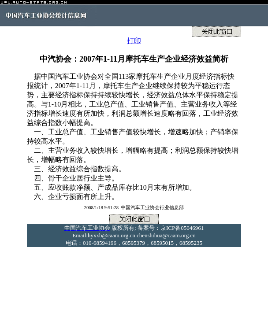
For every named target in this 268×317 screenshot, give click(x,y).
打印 (134, 40)
